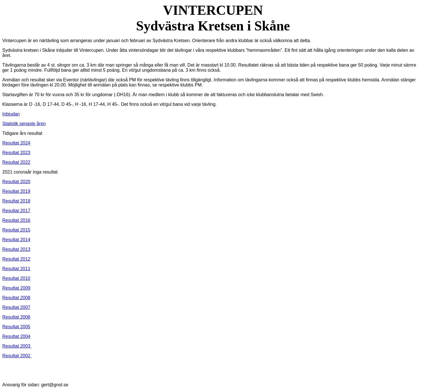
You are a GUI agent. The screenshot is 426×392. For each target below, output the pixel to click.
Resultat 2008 (16, 297)
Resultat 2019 (16, 191)
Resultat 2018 (16, 201)
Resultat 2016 (16, 220)
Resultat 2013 (16, 249)
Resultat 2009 (16, 288)
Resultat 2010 (16, 278)
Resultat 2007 (16, 307)
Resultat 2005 (16, 326)
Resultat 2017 (16, 210)
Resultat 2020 (16, 181)
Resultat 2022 (16, 162)
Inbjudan (11, 114)
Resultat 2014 (16, 239)
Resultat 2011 (16, 268)
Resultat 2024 (16, 143)
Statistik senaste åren (24, 123)
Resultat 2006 (16, 317)
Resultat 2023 (16, 152)
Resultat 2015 (16, 230)
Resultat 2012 (16, 259)
